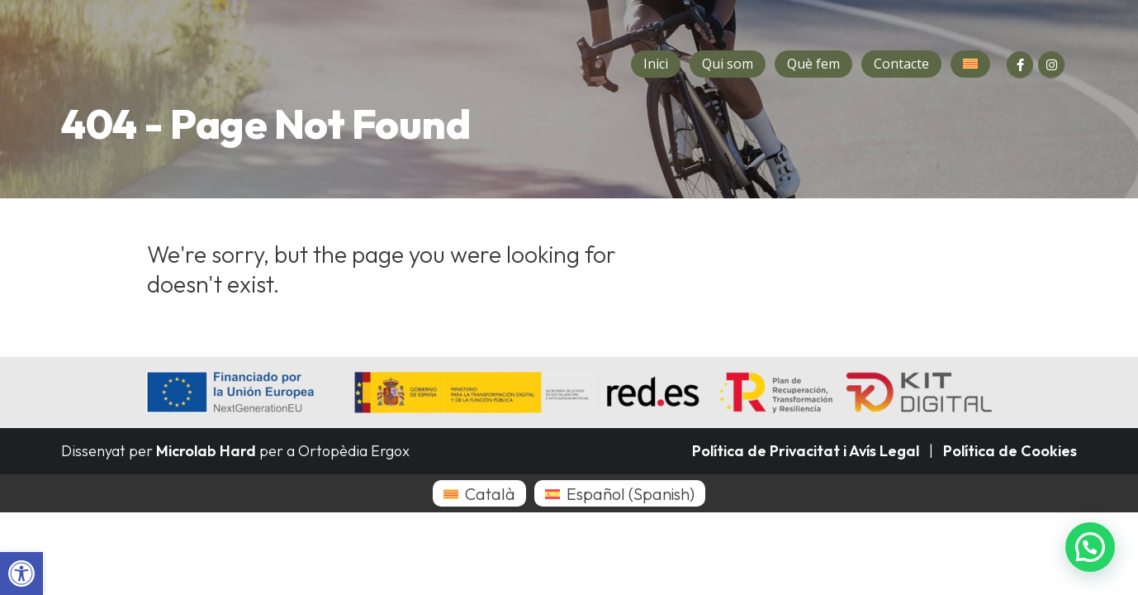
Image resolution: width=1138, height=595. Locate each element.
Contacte (901, 64)
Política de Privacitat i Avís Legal (805, 450)
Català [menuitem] (490, 493)
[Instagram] (1051, 64)
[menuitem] (479, 493)
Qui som (727, 64)
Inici (655, 64)
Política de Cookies (1010, 450)
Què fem (813, 64)
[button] (21, 573)
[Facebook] (1020, 64)
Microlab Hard (206, 450)
